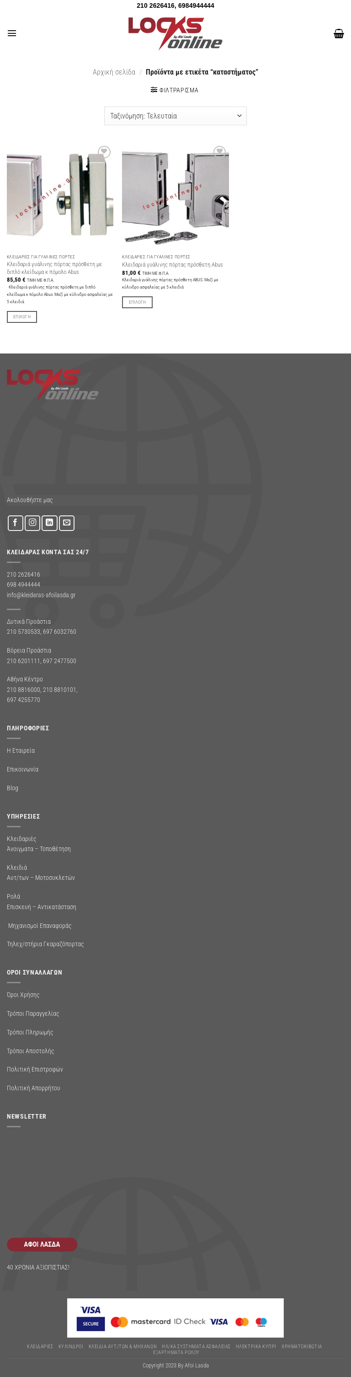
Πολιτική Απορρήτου (33, 1088)
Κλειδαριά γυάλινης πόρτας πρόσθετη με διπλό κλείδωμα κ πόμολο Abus (54, 268)
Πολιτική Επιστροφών (35, 1069)
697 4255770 (23, 699)
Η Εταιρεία (21, 750)
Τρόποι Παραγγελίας (33, 1013)
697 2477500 (59, 660)
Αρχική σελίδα (114, 72)
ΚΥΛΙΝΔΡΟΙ (71, 1347)
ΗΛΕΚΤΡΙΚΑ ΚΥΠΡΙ (256, 1347)
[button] (11, 33)
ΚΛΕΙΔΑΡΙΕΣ (40, 1347)
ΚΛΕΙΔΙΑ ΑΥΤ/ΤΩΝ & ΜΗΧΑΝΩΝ (123, 1347)
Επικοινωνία (22, 769)
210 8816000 (23, 689)
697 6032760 (59, 631)
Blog (12, 788)
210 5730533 (23, 631)
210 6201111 (23, 660)
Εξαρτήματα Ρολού (176, 1353)
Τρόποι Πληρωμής (30, 1032)
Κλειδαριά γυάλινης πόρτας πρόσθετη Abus (172, 264)
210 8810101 (59, 689)
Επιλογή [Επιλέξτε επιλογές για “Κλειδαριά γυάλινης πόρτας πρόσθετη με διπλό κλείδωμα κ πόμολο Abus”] (22, 316)
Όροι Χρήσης (23, 994)
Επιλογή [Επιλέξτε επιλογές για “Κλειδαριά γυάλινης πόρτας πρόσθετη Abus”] (137, 302)
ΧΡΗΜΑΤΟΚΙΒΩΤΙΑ (302, 1347)
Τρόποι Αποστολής (30, 1051)
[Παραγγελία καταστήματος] (175, 116)
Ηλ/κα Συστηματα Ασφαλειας (196, 1347)
